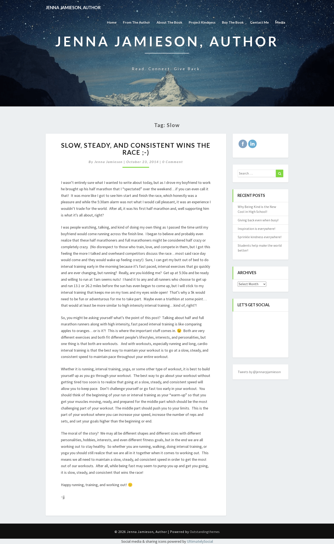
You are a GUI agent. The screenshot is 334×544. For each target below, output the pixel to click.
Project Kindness (201, 22)
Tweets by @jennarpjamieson (259, 372)
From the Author (136, 22)
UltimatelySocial (200, 541)
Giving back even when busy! (258, 220)
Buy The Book (233, 22)
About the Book (169, 22)
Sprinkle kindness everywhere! (259, 237)
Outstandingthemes (205, 532)
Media (280, 22)
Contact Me (259, 22)
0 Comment (172, 162)
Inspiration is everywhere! (256, 228)
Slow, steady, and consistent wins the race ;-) (135, 148)
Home (111, 22)
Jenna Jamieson (108, 162)
